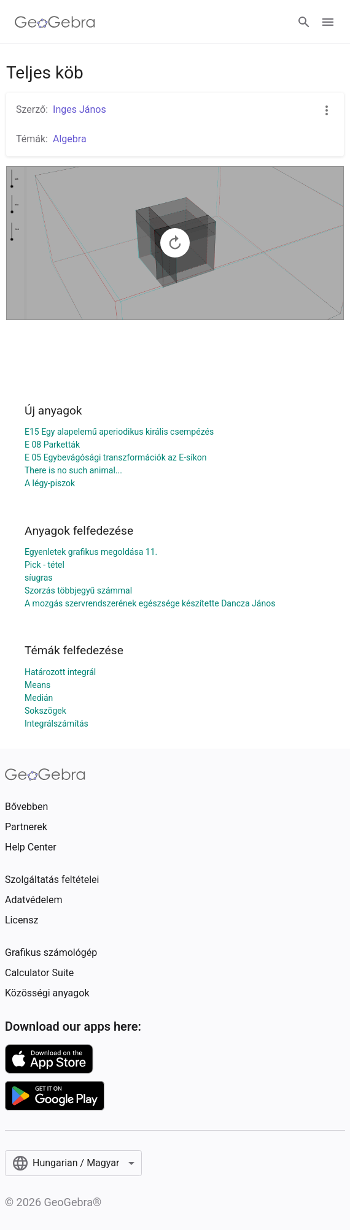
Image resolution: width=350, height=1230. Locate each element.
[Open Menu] (328, 22)
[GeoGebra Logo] (55, 22)
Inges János (79, 109)
